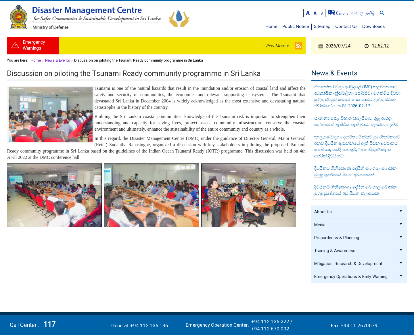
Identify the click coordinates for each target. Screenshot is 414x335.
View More (275, 47)
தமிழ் (393, 13)
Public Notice (318, 26)
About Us (358, 213)
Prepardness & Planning (358, 238)
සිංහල (380, 12)
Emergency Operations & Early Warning (358, 277)
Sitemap (345, 26)
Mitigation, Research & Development (358, 264)
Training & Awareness (358, 251)
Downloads (396, 26)
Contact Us (369, 26)
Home (294, 26)
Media (358, 226)
